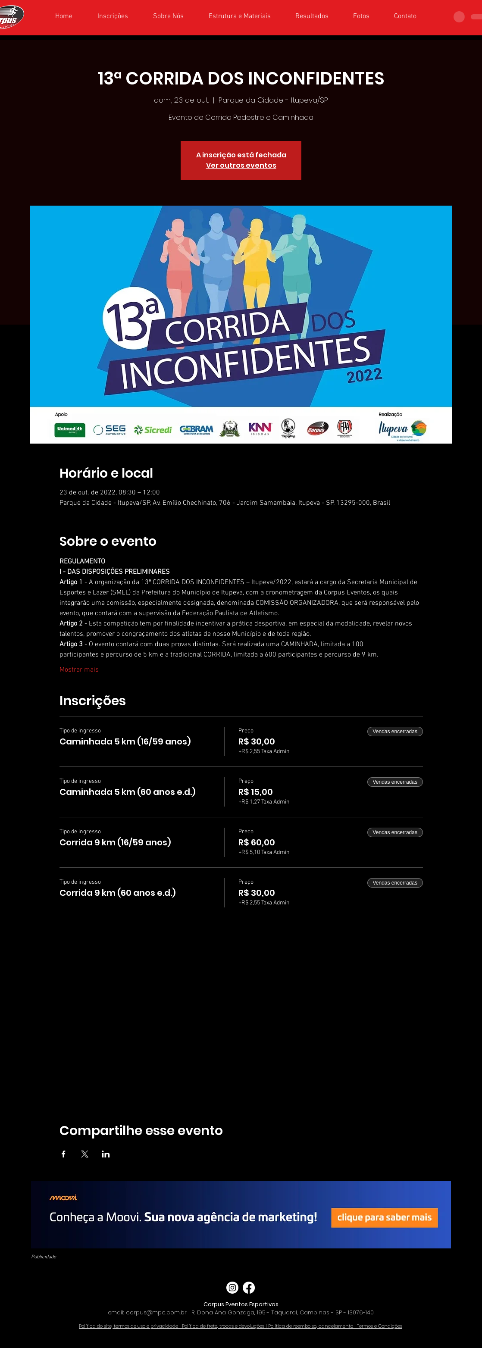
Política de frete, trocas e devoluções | (225, 1326)
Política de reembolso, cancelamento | (312, 1326)
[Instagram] (232, 1288)
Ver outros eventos (241, 165)
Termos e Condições (379, 1326)
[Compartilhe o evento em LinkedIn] (106, 1154)
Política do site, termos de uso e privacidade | (130, 1326)
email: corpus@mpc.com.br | (149, 1312)
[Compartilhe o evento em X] (85, 1154)
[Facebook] (249, 1288)
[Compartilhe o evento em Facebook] (63, 1154)
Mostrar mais (79, 670)
